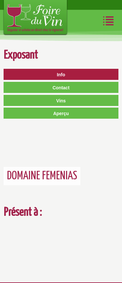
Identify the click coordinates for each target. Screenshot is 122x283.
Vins (61, 100)
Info (61, 74)
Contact (60, 87)
